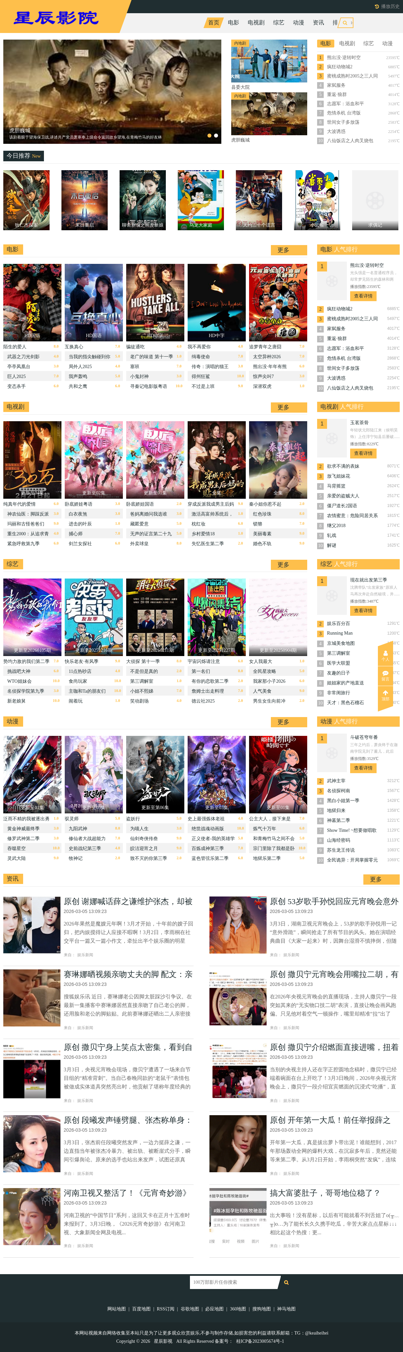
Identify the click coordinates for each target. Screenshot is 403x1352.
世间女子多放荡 (343, 122)
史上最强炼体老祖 (206, 818)
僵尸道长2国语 (342, 505)
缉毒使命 (201, 356)
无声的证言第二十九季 (151, 535)
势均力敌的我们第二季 (26, 661)
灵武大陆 (16, 858)
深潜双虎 (262, 386)
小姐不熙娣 (141, 691)
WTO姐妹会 (19, 681)
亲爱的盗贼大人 (343, 495)
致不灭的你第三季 (148, 858)
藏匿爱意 (139, 523)
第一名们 (201, 671)
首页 (213, 22)
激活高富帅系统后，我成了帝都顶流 (212, 516)
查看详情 (363, 296)
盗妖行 (133, 818)
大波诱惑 (336, 131)
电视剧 (256, 22)
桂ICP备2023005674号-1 (260, 1341)
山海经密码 (338, 840)
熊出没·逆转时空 (344, 57)
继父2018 (336, 525)
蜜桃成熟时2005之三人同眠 (352, 76)
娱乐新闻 (85, 955)
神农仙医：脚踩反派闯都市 (28, 516)
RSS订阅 (165, 1308)
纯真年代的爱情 (19, 504)
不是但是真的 (144, 671)
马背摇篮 (336, 486)
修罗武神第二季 (23, 838)
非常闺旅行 (338, 692)
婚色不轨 (262, 543)
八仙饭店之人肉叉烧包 (350, 140)
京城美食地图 (341, 643)
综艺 (278, 22)
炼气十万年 (264, 828)
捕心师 (76, 533)
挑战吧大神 (18, 671)
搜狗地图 (261, 1308)
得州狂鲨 (201, 376)
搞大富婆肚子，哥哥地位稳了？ (325, 1193)
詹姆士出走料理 (208, 691)
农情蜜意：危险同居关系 (352, 515)
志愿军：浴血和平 (345, 103)
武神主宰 (336, 780)
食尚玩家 (78, 681)
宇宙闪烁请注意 (204, 661)
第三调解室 (141, 681)
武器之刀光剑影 (23, 356)
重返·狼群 (337, 94)
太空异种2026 (267, 356)
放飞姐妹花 (338, 476)
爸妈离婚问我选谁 (148, 514)
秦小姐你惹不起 (265, 504)
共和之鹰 (78, 386)
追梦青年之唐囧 (265, 346)
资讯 (318, 22)
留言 (385, 675)
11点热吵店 (80, 671)
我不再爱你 (199, 346)
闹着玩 (76, 701)
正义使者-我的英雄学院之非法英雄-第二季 (213, 840)
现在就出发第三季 (368, 580)
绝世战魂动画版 (208, 828)
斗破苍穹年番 (364, 737)
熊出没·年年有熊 (270, 366)
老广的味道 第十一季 (151, 356)
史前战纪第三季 (85, 848)
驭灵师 (72, 818)
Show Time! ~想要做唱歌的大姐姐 (352, 831)
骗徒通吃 (135, 346)
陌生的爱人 (14, 346)
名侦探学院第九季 (25, 691)
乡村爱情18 (203, 533)
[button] (209, 136)
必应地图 (214, 1308)
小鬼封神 (139, 376)
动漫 (298, 22)
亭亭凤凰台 (18, 366)
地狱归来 (336, 810)
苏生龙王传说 (341, 850)
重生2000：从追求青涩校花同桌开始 (28, 535)
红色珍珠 (262, 514)
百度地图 (141, 1308)
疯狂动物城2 (339, 66)
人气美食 (262, 691)
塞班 (134, 366)
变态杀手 (16, 386)
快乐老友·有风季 (81, 661)
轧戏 (331, 535)
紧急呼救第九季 (23, 543)
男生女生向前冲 (269, 701)
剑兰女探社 (80, 543)
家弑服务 (336, 85)
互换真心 (74, 346)
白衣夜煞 (78, 514)
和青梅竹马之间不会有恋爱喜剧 (274, 840)
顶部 (385, 695)
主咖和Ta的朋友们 (87, 691)
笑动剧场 (139, 701)
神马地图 (286, 1308)
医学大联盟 (338, 663)
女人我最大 (260, 661)
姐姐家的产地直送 (345, 682)
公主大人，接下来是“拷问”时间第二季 (270, 820)
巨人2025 (16, 376)
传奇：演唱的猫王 (210, 366)
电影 (233, 22)
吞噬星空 (16, 848)
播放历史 (390, 6)
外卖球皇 (139, 543)
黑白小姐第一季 (343, 800)
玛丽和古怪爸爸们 (25, 523)
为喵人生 (139, 828)
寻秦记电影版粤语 (148, 386)
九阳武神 (78, 828)
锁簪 (257, 523)
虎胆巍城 (240, 140)
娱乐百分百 (338, 623)
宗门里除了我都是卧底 (274, 850)
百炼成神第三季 (208, 848)
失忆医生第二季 (208, 543)
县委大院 (19, 130)
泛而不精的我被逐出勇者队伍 (26, 820)
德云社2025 (203, 701)
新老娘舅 (16, 701)
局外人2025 (80, 366)
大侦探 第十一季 (143, 661)
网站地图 (116, 1308)
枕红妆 (198, 523)
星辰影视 (163, 1341)
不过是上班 (203, 386)
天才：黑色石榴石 (345, 702)
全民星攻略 (264, 671)
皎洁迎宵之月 (144, 848)
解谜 (331, 545)
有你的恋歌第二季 (210, 681)
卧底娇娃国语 (140, 504)
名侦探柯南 (338, 790)
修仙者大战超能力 (87, 838)
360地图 (238, 1308)
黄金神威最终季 (23, 828)
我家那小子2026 (269, 681)
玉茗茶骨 (359, 422)
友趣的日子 (338, 673)
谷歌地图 (190, 1308)
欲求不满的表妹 (343, 466)
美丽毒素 (262, 533)
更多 (283, 250)
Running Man (339, 633)
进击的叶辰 (80, 523)
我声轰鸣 (78, 376)
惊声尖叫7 (263, 376)
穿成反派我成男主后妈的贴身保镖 (211, 506)
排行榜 (341, 22)
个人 (385, 656)
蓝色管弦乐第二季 (210, 858)
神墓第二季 (338, 820)
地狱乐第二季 (267, 858)
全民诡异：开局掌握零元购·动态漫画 (352, 861)
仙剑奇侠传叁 (144, 838)
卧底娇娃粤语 (78, 504)
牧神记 (76, 858)
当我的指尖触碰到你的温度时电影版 (89, 358)
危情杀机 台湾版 (344, 112)
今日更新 (369, 22)
